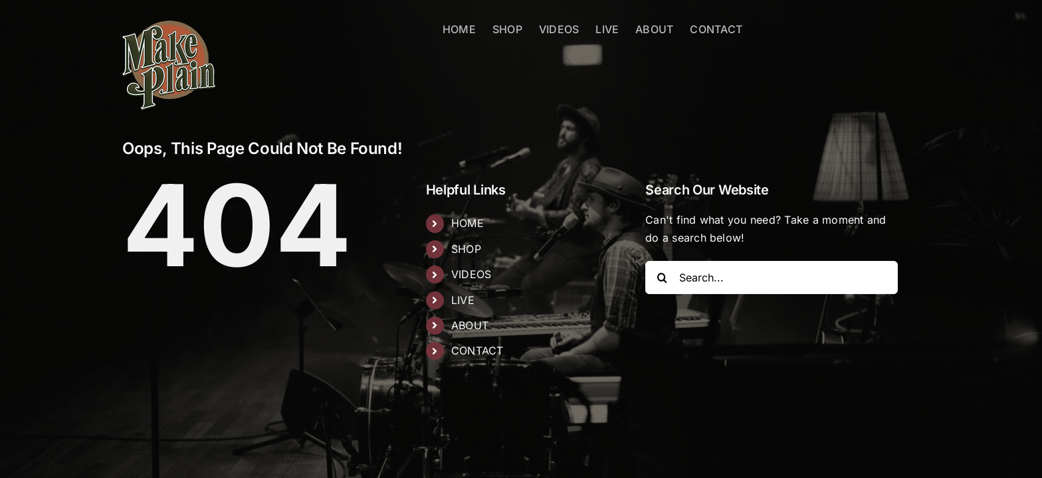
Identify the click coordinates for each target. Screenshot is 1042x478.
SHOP (466, 249)
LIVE (462, 300)
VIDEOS (471, 274)
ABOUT (469, 325)
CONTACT (477, 350)
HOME (467, 223)
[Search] (661, 277)
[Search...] (771, 277)
